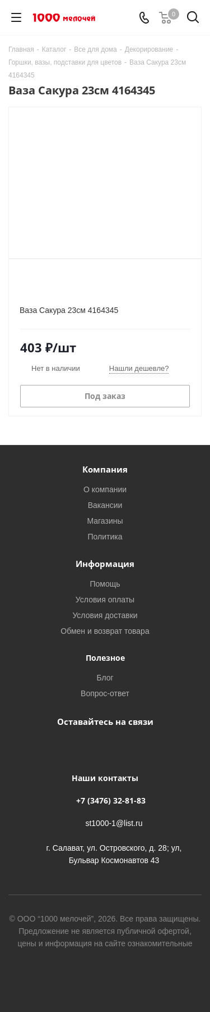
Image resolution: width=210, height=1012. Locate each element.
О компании (105, 489)
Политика (105, 536)
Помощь (105, 583)
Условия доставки (104, 615)
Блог (104, 677)
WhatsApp (116, 747)
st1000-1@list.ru (113, 823)
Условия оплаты (105, 599)
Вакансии (105, 505)
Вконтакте (88, 747)
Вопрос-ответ (105, 693)
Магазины (105, 520)
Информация (105, 563)
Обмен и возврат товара (104, 630)
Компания (105, 469)
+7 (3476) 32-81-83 (111, 800)
